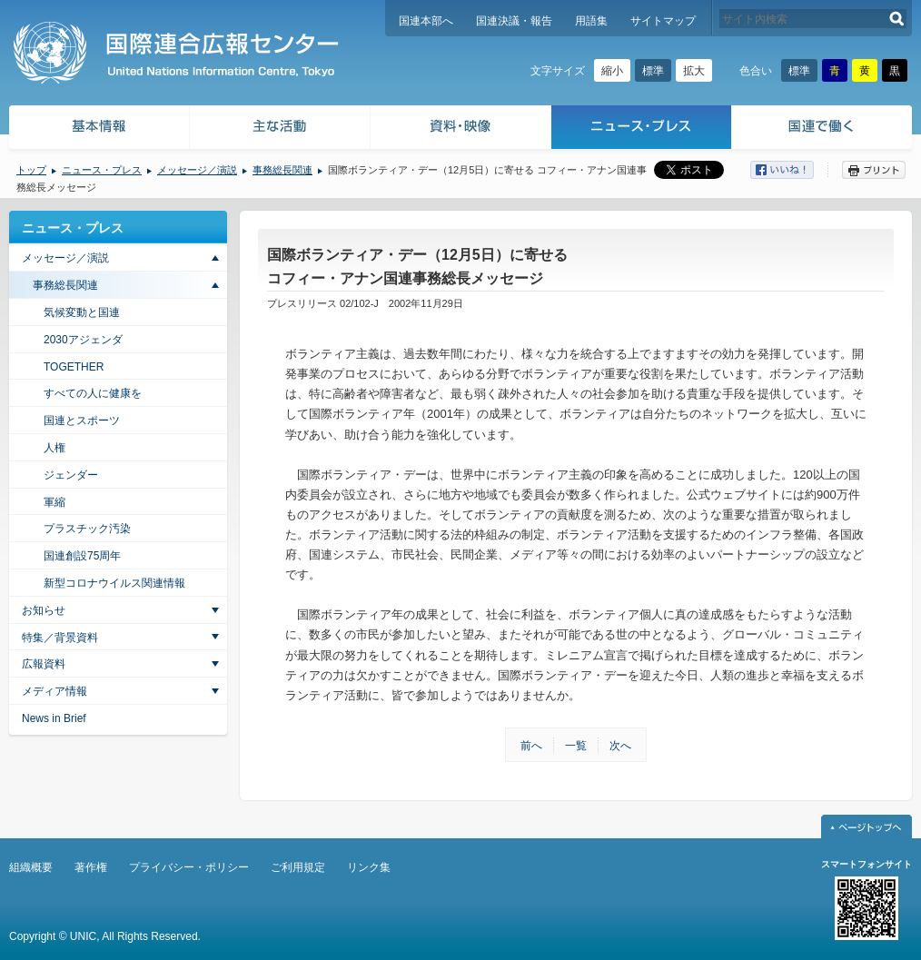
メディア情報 (54, 691)
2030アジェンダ (83, 339)
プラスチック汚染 (87, 528)
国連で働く (823, 129)
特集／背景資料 (60, 637)
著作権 (90, 867)
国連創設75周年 (82, 555)
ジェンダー (71, 475)
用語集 (591, 21)
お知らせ (43, 610)
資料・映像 (461, 129)
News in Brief (54, 718)
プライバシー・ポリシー (189, 867)
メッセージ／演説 (197, 169)
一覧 (576, 745)
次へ (620, 745)
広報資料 (43, 664)
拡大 (694, 70)
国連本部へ (426, 21)
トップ (31, 169)
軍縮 (54, 502)
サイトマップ (663, 21)
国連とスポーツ (82, 420)
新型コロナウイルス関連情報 (114, 583)
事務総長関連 (282, 169)
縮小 (612, 70)
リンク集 (369, 867)
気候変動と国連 (82, 312)
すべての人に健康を (93, 393)
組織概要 (31, 867)
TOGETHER (74, 367)
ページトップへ (866, 826)
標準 (653, 70)
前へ (531, 745)
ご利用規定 (298, 867)
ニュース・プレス (641, 129)
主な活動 (280, 129)
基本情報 (98, 129)
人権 (54, 447)
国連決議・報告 (514, 21)
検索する (896, 18)
